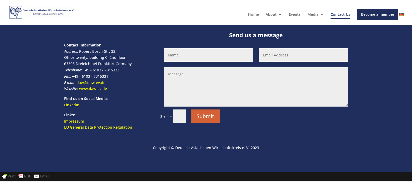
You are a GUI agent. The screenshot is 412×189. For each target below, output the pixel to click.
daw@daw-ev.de (90, 82)
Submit (205, 116)
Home (253, 15)
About (271, 15)
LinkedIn (71, 104)
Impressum (74, 121)
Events (295, 15)
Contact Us (340, 15)
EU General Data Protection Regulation (98, 127)
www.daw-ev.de (93, 88)
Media (312, 15)
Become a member (377, 14)
